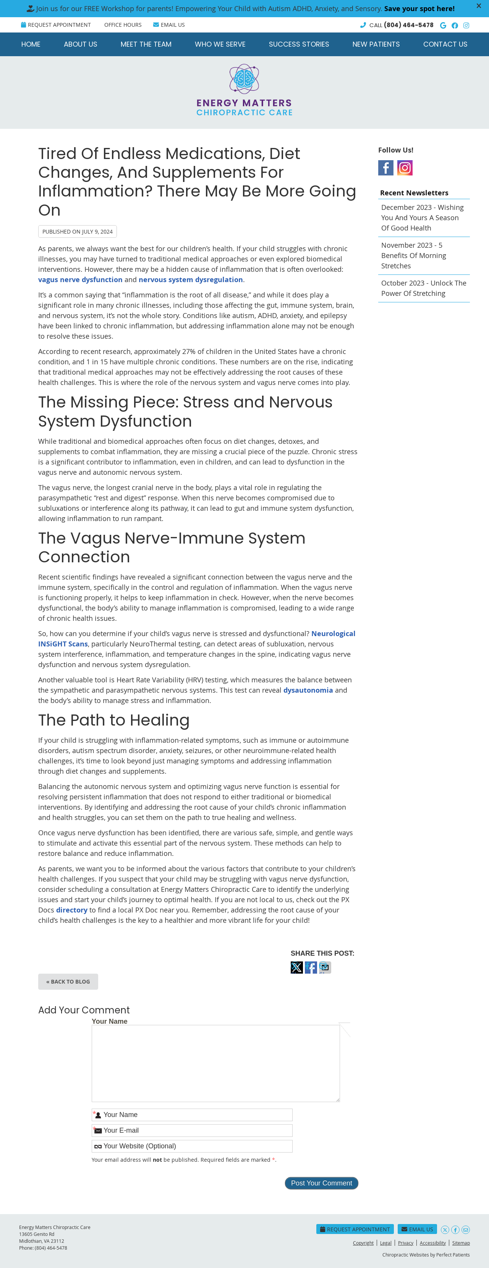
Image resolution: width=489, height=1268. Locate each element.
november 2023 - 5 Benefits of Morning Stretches (413, 255)
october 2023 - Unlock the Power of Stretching (423, 288)
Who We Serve (220, 44)
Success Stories (299, 44)
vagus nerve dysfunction (80, 279)
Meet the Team (146, 44)
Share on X (297, 972)
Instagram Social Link (405, 167)
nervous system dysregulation (191, 279)
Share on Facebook (311, 972)
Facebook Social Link (385, 167)
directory (71, 910)
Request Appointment (56, 24)
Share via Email (325, 972)
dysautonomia (308, 690)
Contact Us (445, 44)
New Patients (376, 44)
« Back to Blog (68, 981)
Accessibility (433, 1243)
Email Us (169, 24)
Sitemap (461, 1243)
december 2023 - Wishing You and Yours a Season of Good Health (422, 217)
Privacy (405, 1243)
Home (30, 44)
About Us (80, 44)
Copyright (363, 1243)
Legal (386, 1243)
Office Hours (123, 24)
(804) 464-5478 (409, 25)
